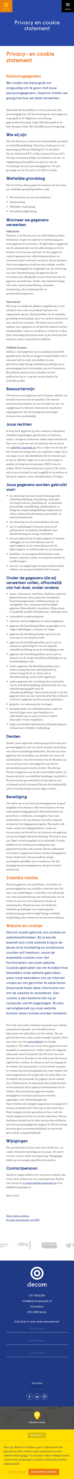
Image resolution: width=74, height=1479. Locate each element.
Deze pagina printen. (18, 1216)
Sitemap (37, 1435)
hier (25, 1455)
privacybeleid (35, 1041)
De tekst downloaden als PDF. (23, 1220)
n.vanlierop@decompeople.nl (39, 1183)
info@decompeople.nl (23, 447)
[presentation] (29, 1368)
